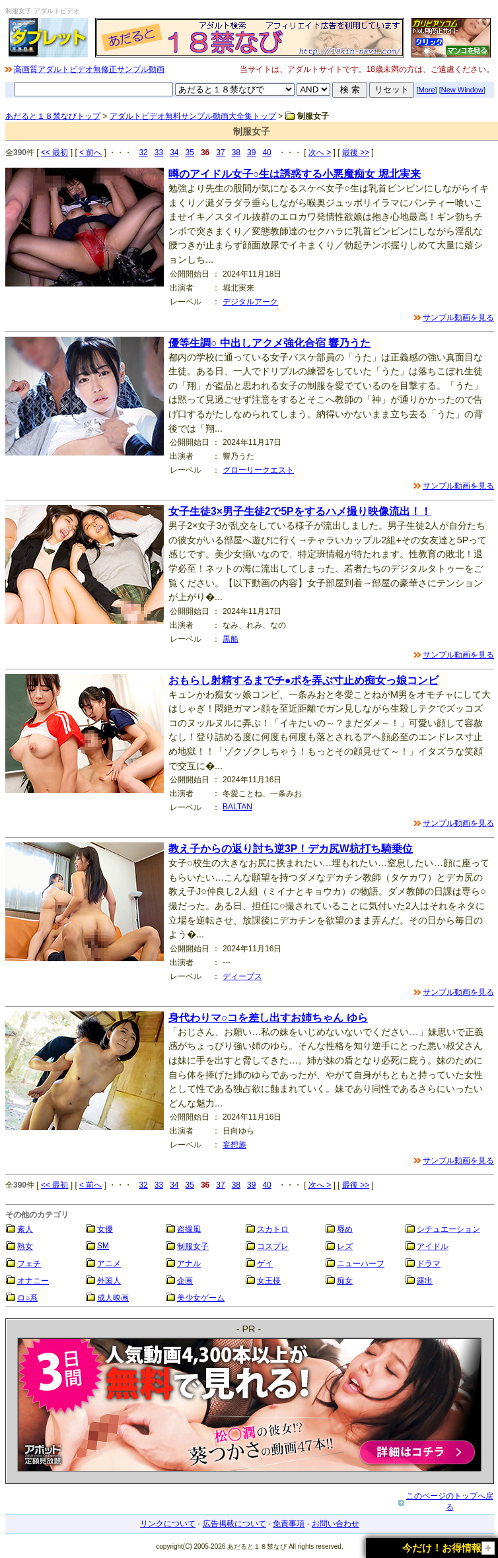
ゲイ (265, 1263)
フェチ (29, 1263)
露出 (425, 1280)
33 (159, 152)
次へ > (319, 152)
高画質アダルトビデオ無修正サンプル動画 (89, 69)
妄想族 (234, 1144)
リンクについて (168, 1523)
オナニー (33, 1280)
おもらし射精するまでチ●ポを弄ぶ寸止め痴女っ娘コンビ (303, 680)
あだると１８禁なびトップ (52, 116)
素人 (25, 1229)
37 (220, 152)
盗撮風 (189, 1229)
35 (190, 152)
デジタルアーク (250, 301)
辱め (345, 1229)
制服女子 (193, 1246)
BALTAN (237, 806)
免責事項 (288, 1523)
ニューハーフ (360, 1263)
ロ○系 (27, 1298)
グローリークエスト (258, 470)
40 (266, 152)
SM (103, 1245)
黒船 (230, 639)
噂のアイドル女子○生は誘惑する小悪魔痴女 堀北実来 (294, 174)
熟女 (25, 1246)
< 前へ (90, 152)
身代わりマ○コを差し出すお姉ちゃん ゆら (268, 1017)
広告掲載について (234, 1523)
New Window (462, 90)
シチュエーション (448, 1229)
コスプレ (273, 1246)
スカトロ (273, 1229)
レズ (345, 1246)
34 (174, 152)
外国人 (109, 1280)
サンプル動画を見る (458, 317)
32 (143, 152)
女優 (105, 1229)
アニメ (109, 1263)
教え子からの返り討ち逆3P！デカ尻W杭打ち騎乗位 (290, 848)
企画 (185, 1280)
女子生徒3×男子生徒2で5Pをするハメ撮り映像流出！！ (299, 511)
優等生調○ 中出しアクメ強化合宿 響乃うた (269, 343)
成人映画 (113, 1298)
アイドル (432, 1246)
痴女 (345, 1280)
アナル (189, 1263)
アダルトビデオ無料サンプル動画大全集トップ (193, 116)
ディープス (242, 976)
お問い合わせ (335, 1523)
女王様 (269, 1280)
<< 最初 (54, 152)
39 (251, 152)
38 (236, 152)
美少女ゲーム (201, 1298)
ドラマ (429, 1263)
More (427, 90)
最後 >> (355, 152)
